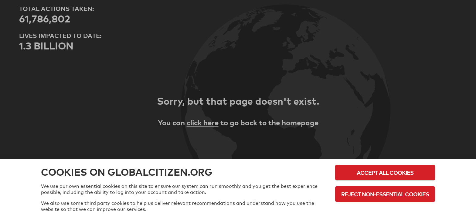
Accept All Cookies (385, 172)
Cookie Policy (385, 211)
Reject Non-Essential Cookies (385, 194)
